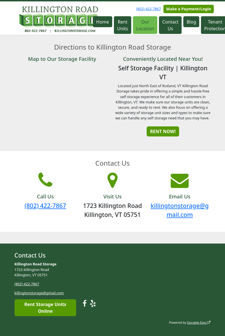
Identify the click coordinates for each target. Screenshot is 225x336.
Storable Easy (198, 322)
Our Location (145, 25)
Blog (191, 22)
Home (102, 22)
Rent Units (122, 25)
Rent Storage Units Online (45, 307)
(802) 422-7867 (148, 8)
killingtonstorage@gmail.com (39, 292)
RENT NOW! (162, 131)
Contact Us (170, 25)
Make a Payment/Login (188, 8)
